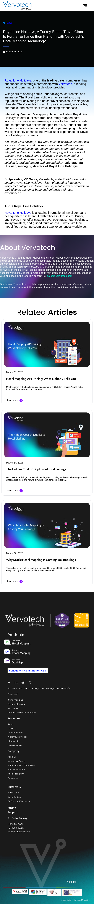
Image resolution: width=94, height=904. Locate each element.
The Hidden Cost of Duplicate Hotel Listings (36, 469)
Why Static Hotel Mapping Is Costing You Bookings (41, 560)
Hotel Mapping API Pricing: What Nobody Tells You (41, 379)
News (9, 23)
